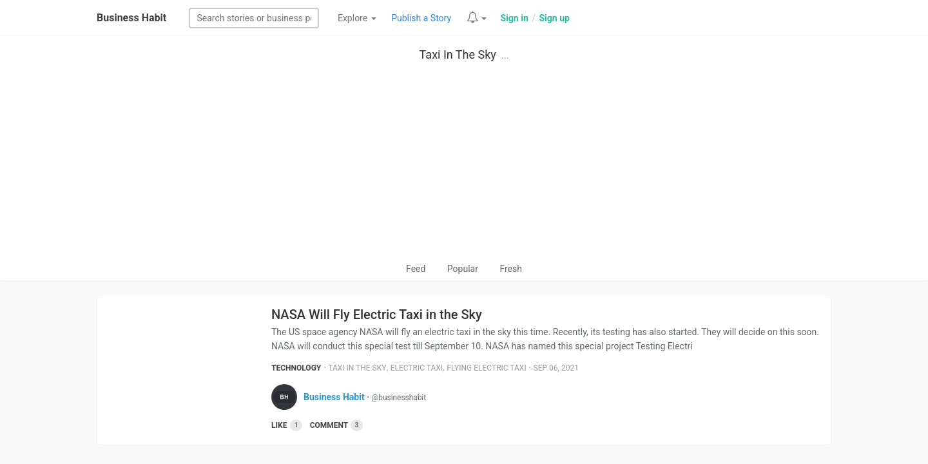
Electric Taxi (417, 367)
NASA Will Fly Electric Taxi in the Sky (376, 314)
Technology (296, 367)
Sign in (514, 18)
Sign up (554, 18)
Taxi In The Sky (458, 54)
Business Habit (131, 18)
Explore (357, 18)
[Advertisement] (464, 165)
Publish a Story (421, 18)
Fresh (510, 269)
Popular (462, 269)
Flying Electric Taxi (486, 367)
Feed (415, 269)
